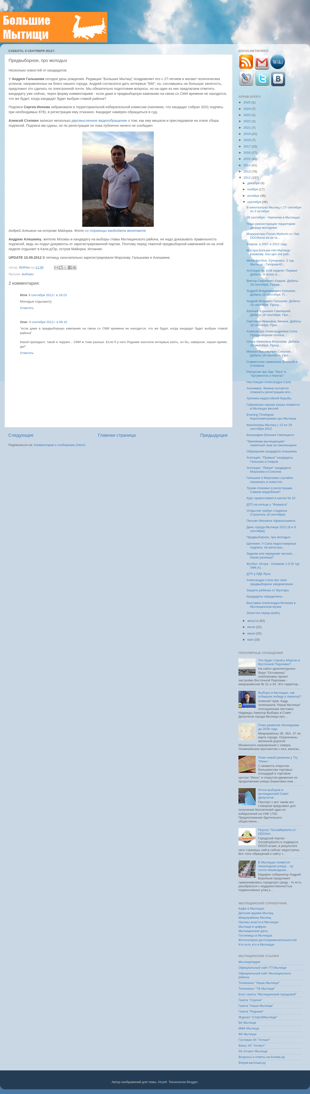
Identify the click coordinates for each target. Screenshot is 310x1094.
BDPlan (25, 267)
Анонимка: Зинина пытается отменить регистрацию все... (270, 390)
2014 (247, 165)
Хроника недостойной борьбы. (269, 398)
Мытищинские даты (253, 931)
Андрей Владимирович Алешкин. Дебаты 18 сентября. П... (271, 292)
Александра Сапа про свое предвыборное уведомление (270, 582)
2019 (247, 134)
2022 (247, 121)
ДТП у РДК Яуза (258, 574)
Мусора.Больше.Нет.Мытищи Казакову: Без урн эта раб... (269, 252)
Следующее (21, 435)
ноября (253, 189)
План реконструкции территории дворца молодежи (271, 225)
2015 (247, 159)
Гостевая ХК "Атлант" (254, 1040)
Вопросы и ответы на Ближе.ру (261, 1057)
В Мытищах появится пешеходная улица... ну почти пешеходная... (275, 866)
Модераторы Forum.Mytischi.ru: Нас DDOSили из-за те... (273, 235)
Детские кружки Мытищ (255, 913)
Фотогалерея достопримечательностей (267, 940)
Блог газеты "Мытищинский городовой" (267, 994)
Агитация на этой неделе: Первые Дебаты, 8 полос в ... (272, 272)
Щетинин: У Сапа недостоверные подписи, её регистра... (271, 545)
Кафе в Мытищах (251, 908)
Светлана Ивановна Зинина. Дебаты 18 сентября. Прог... (274, 323)
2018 (247, 140)
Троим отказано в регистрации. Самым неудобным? (270, 490)
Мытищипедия (249, 962)
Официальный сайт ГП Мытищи (262, 967)
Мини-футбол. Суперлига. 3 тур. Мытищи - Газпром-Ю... (270, 262)
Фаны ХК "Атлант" (251, 1045)
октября (253, 196)
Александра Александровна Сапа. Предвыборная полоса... (272, 333)
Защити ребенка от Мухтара (268, 590)
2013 (247, 171)
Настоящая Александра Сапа (269, 382)
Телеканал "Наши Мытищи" (259, 983)
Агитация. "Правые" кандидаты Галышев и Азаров (270, 459)
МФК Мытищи (248, 1028)
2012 (247, 177)
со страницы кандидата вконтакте (115, 231)
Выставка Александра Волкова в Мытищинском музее (271, 604)
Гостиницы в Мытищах (255, 935)
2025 (247, 102)
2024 (247, 109)
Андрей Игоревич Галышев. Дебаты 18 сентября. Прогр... (273, 303)
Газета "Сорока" (250, 1000)
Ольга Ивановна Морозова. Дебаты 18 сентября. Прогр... (273, 343)
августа (253, 621)
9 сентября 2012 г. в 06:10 (48, 322)
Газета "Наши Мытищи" (256, 1006)
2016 (247, 152)
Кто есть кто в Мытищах (256, 944)
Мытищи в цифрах (252, 926)
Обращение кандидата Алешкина (272, 451)
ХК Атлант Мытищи (252, 1051)
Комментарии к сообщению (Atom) (59, 445)
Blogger (192, 1082)
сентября (254, 202)
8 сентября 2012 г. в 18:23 (48, 295)
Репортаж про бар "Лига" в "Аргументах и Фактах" (266, 373)
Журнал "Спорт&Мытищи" (257, 1017)
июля (251, 627)
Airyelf (162, 1082)
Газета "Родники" (251, 1011)
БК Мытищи (247, 1022)
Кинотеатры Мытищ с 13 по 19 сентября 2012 (269, 427)
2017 (247, 146)
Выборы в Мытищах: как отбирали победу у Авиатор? (279, 694)
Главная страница (117, 435)
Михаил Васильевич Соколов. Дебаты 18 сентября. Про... (269, 353)
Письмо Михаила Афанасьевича (271, 520)
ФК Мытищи (247, 1034)
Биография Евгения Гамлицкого (270, 435)
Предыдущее (214, 435)
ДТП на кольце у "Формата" (267, 504)
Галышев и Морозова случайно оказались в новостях (270, 479)
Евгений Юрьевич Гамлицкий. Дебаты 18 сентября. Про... (269, 313)
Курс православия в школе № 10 (271, 498)
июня (251, 633)
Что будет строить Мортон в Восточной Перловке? (279, 662)
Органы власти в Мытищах (258, 922)
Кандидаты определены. (265, 596)
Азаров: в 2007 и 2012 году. (267, 244)
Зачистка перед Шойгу (263, 613)
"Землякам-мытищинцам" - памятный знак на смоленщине (272, 443)
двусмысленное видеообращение (99, 120)
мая (250, 639)
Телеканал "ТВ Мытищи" (256, 988)
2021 (247, 127)
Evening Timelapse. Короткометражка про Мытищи (271, 416)
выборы (27, 274)
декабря (253, 183)
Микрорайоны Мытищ (254, 917)
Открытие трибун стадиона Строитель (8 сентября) (267, 512)
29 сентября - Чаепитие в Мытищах (273, 217)
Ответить (27, 308)
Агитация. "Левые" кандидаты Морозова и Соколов (269, 469)
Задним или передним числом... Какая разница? (270, 555)
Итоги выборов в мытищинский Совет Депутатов (273, 793)
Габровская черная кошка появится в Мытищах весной (273, 406)
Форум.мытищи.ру (252, 1062)
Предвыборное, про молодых (268, 537)
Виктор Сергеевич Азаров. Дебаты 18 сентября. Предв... (272, 282)
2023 (247, 115)
